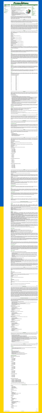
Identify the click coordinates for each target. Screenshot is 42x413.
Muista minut (6, 9)
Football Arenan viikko (34, 15)
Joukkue (32, 6)
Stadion (32, 9)
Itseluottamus (33, 8)
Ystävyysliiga (33, 14)
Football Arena (5, 11)
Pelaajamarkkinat (33, 12)
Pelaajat (32, 7)
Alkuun (37, 90)
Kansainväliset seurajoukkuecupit (33, 13)
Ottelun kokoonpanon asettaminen (34, 11)
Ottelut (32, 10)
